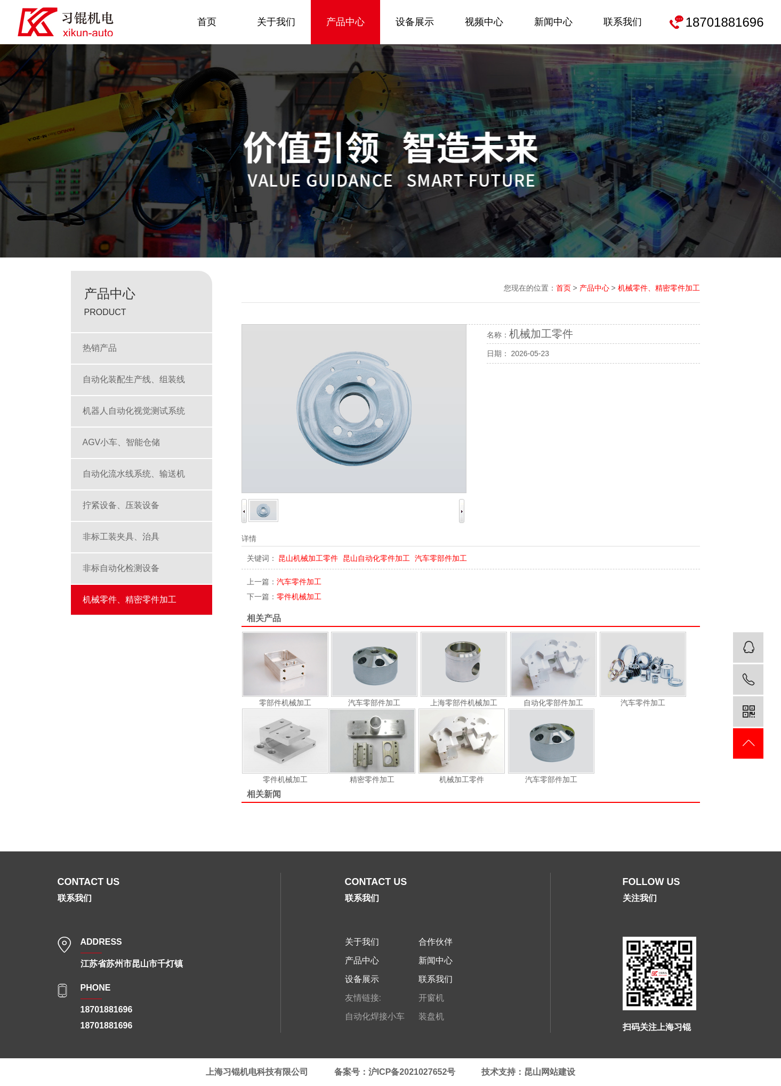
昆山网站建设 (549, 1071)
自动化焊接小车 (375, 1016)
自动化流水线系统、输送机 (134, 473)
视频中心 (484, 22)
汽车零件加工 (284, 581)
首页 (206, 22)
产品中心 (345, 22)
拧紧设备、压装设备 (121, 505)
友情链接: (363, 997)
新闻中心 (553, 22)
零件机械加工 (284, 596)
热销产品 (100, 347)
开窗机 (431, 997)
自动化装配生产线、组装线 (134, 379)
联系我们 (622, 22)
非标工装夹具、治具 (121, 536)
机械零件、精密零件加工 (129, 599)
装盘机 (431, 1016)
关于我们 (276, 22)
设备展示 (415, 22)
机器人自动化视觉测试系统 (134, 410)
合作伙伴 (435, 941)
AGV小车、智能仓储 (121, 442)
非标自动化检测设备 (121, 568)
